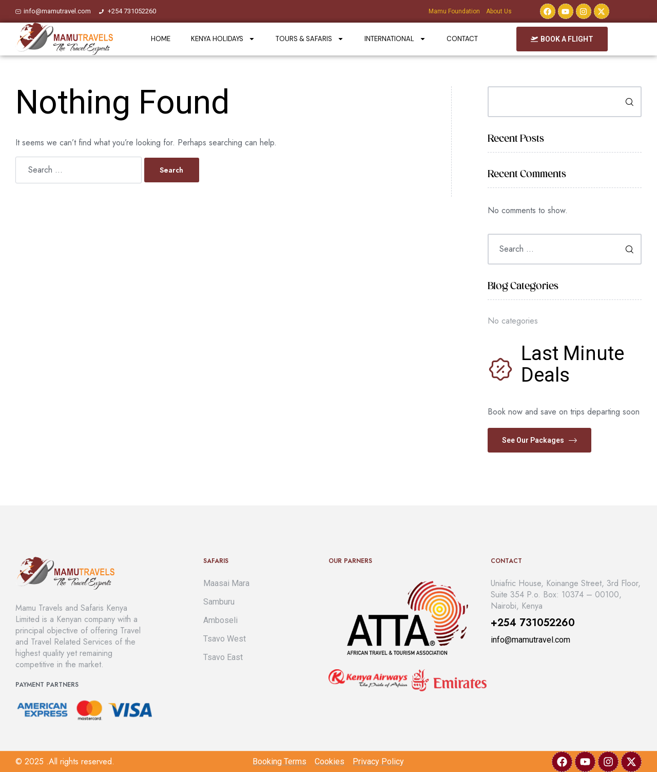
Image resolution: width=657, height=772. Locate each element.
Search (626, 101)
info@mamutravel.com (530, 640)
